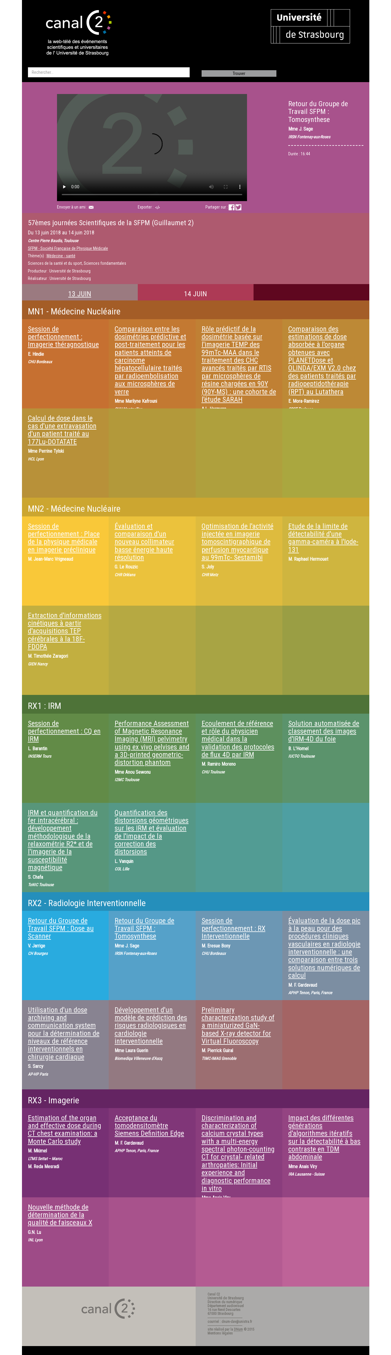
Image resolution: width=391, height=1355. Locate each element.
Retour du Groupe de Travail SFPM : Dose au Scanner (61, 929)
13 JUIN (79, 294)
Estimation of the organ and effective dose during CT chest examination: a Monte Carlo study (64, 1130)
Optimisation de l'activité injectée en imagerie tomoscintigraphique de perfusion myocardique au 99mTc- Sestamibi (237, 542)
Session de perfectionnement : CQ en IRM (64, 731)
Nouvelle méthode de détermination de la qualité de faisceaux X (60, 1215)
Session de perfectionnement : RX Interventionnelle (233, 929)
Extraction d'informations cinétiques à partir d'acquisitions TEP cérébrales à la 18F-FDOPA (65, 631)
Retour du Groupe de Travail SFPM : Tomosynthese (144, 929)
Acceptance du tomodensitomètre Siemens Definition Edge (149, 1126)
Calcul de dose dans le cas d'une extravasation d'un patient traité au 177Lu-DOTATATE (62, 430)
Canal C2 (214, 1294)
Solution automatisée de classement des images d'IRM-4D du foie (323, 731)
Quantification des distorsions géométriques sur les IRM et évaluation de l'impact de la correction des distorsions (152, 832)
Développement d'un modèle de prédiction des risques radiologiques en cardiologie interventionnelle (151, 1026)
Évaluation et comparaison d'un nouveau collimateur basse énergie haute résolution (144, 542)
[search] (109, 72)
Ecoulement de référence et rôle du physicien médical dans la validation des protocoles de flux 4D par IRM (238, 739)
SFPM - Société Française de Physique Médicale (68, 248)
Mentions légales (220, 1333)
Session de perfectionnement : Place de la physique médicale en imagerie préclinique (64, 538)
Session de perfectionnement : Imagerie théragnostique (63, 337)
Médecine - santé (61, 255)
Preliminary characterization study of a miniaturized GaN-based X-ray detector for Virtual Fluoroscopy (238, 1026)
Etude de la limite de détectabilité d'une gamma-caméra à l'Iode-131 (323, 538)
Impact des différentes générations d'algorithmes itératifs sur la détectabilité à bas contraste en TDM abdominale (324, 1137)
